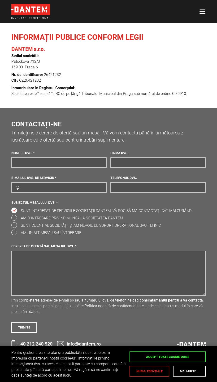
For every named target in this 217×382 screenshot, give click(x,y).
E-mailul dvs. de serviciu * (33, 178)
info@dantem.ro (79, 343)
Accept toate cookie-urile (167, 357)
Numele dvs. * (23, 153)
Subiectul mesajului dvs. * (34, 203)
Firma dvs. (119, 153)
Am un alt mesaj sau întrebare (51, 233)
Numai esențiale (149, 371)
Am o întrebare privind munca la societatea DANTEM (72, 218)
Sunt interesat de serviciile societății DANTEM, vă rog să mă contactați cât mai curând (106, 211)
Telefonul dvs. (123, 178)
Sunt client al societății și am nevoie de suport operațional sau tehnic (91, 225)
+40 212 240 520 (31, 343)
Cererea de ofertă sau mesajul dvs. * (43, 246)
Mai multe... (189, 371)
